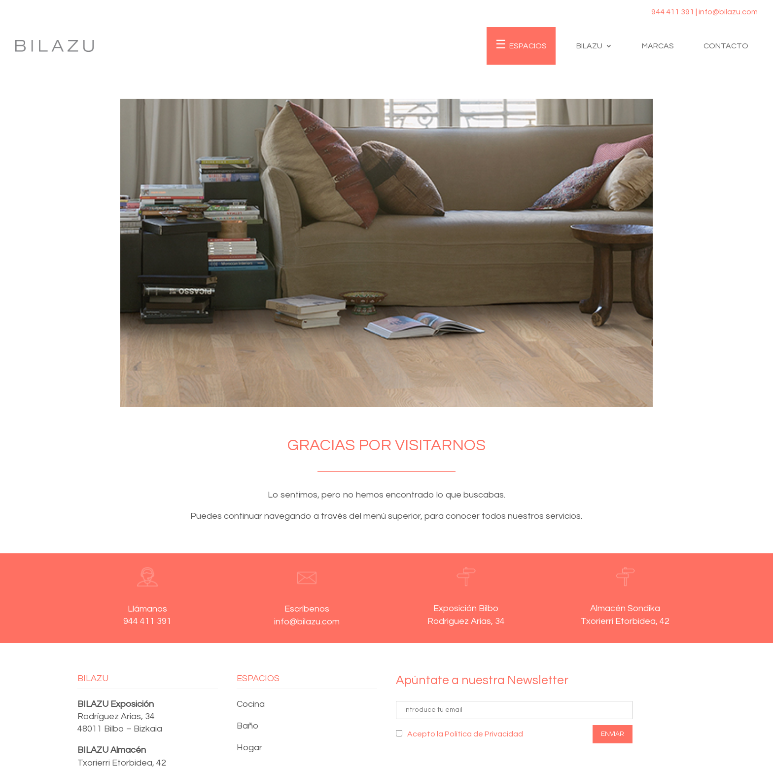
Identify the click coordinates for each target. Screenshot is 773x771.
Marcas (658, 46)
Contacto (725, 46)
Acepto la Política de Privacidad (465, 734)
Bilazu (589, 46)
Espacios (528, 46)
